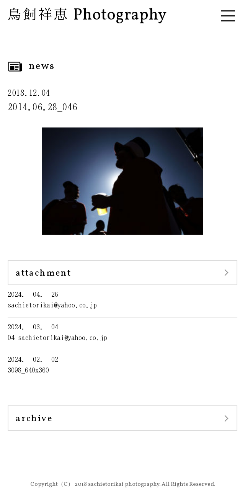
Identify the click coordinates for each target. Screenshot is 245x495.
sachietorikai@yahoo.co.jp (122, 299)
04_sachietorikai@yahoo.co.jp (122, 331)
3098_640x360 (122, 364)
